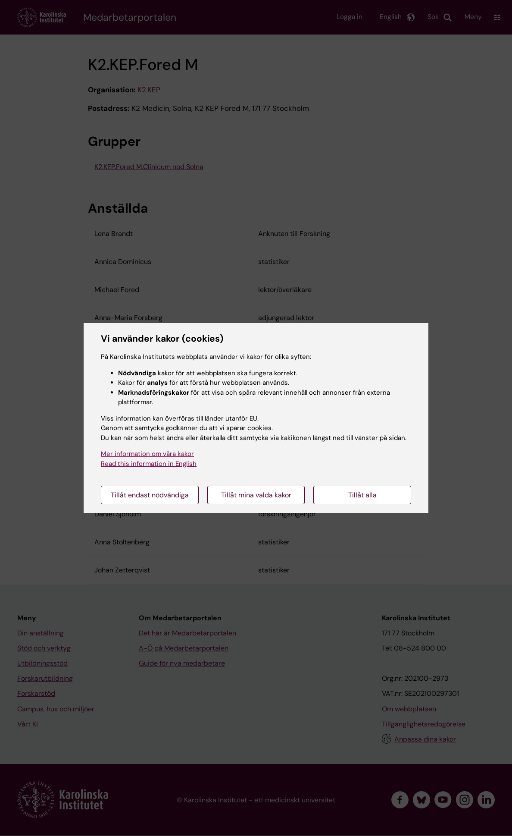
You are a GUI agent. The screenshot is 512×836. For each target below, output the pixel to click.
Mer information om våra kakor (147, 453)
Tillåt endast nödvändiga (150, 495)
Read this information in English (149, 463)
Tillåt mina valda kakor (256, 495)
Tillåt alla (362, 495)
